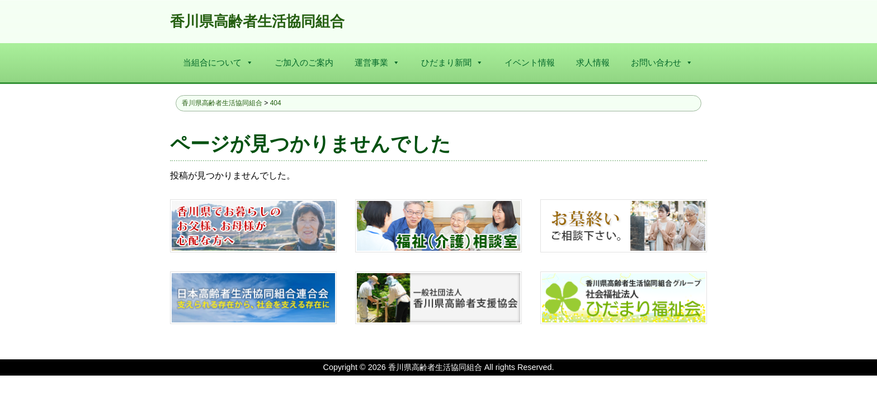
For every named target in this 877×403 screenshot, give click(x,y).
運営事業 (377, 63)
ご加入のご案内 (304, 62)
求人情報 (593, 62)
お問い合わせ (662, 63)
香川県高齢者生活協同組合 (257, 21)
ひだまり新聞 (452, 63)
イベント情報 (529, 62)
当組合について (218, 63)
